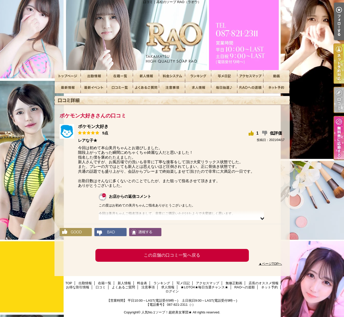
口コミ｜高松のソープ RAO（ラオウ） (172, 35)
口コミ (120, 87)
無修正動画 (276, 76)
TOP (68, 76)
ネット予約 (276, 87)
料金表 (172, 76)
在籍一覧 (120, 76)
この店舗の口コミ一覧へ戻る (172, 255)
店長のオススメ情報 (68, 87)
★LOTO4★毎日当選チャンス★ (224, 87)
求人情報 (198, 87)
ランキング (198, 76)
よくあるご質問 (146, 87)
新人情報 (146, 76)
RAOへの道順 (250, 87)
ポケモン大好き (93, 126)
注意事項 (172, 87)
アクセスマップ (250, 76)
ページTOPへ (272, 264)
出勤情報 (94, 76)
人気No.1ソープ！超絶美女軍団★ (166, 312)
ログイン (172, 291)
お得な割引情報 (94, 87)
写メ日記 (224, 76)
